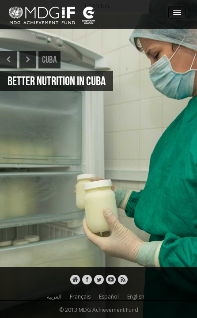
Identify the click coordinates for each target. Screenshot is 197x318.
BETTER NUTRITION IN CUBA (57, 80)
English (134, 296)
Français (79, 296)
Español (107, 296)
